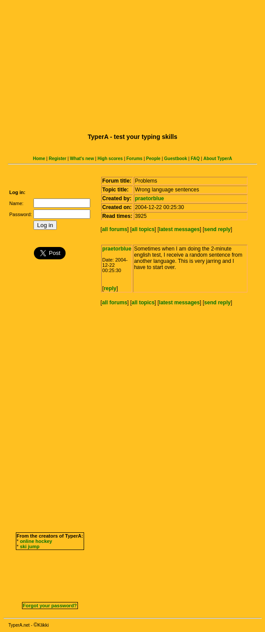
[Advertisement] (134, 65)
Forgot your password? (50, 605)
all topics (143, 229)
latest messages (179, 229)
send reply (217, 229)
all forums (114, 229)
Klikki (43, 625)
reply (110, 288)
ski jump (30, 546)
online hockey (36, 541)
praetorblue (149, 198)
